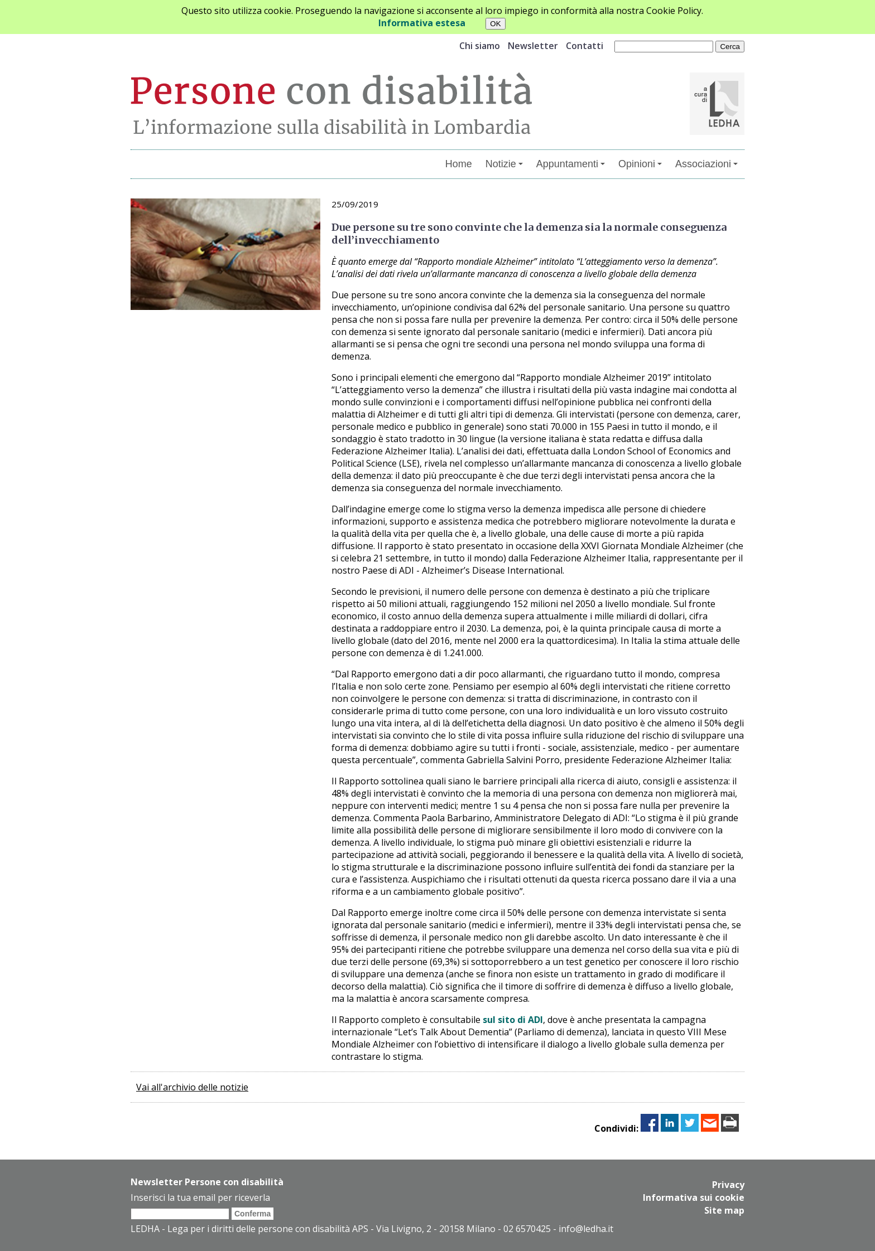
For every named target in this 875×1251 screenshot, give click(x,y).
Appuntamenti (570, 163)
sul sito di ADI (513, 1020)
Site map (724, 1209)
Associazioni (706, 163)
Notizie (504, 163)
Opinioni (640, 163)
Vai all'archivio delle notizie (192, 1087)
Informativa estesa (421, 23)
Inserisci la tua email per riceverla (200, 1197)
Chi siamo (479, 46)
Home (458, 163)
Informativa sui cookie (693, 1197)
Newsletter (533, 46)
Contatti (584, 46)
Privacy (728, 1185)
